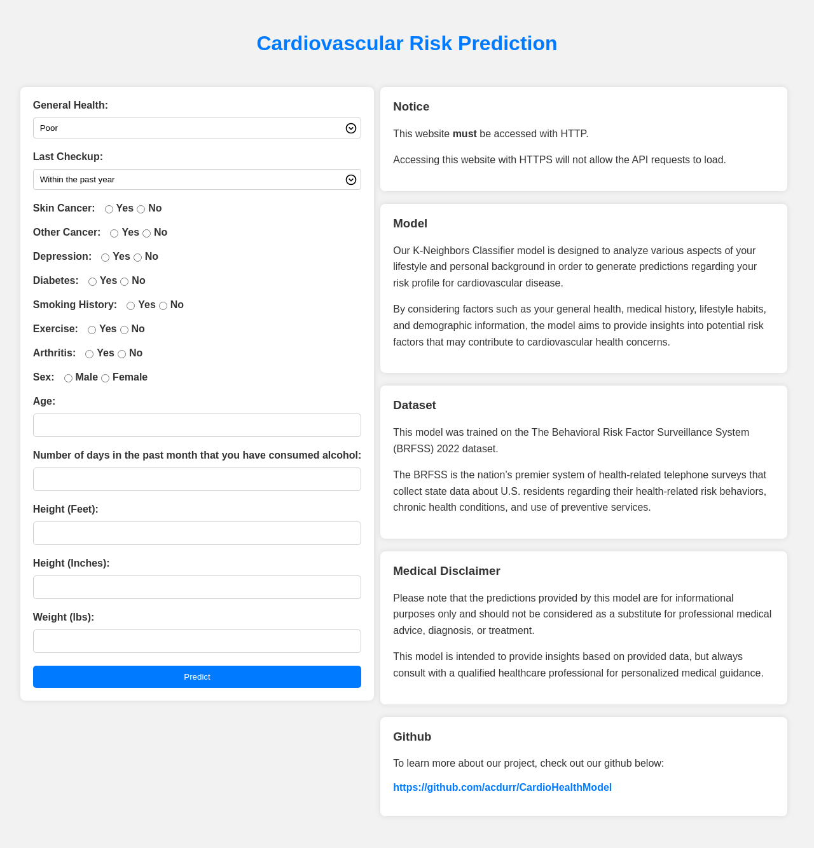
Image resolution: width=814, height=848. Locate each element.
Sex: (44, 377)
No (155, 208)
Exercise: (55, 328)
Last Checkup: (68, 156)
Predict (197, 677)
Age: (44, 401)
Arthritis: (54, 352)
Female (130, 377)
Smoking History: (75, 304)
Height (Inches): (71, 563)
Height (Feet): (66, 509)
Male (87, 377)
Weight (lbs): (64, 617)
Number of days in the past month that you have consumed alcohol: (197, 455)
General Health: (70, 105)
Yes (125, 208)
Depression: (62, 256)
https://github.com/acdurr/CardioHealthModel (502, 787)
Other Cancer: (67, 232)
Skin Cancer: (64, 208)
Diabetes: (56, 280)
